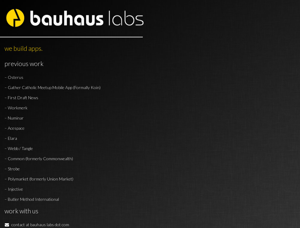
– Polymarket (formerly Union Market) (38, 178)
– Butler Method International (31, 199)
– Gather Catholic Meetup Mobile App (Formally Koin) (52, 87)
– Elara (10, 138)
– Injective (13, 189)
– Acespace (14, 128)
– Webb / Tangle (18, 148)
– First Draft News (21, 97)
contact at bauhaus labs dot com (36, 224)
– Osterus (13, 77)
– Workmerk (16, 107)
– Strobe (12, 168)
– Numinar (14, 117)
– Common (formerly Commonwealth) (38, 158)
